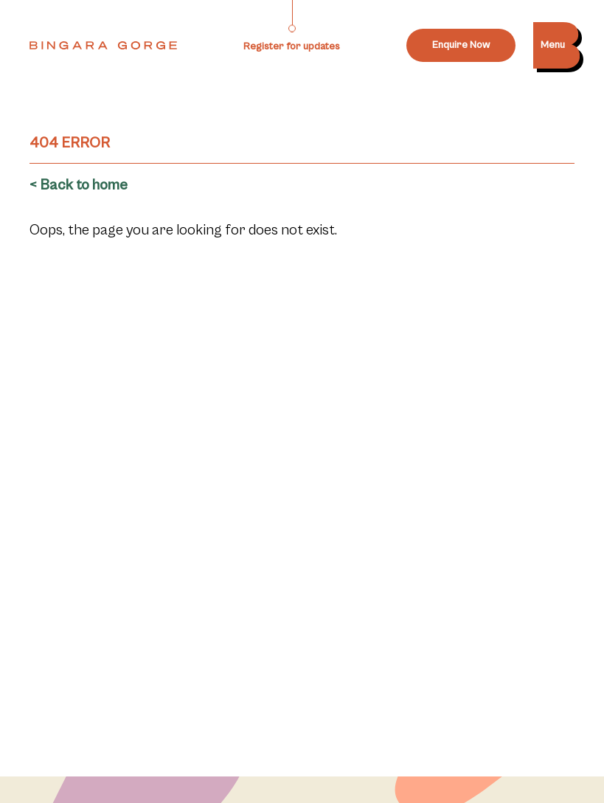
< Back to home (78, 185)
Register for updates (291, 46)
